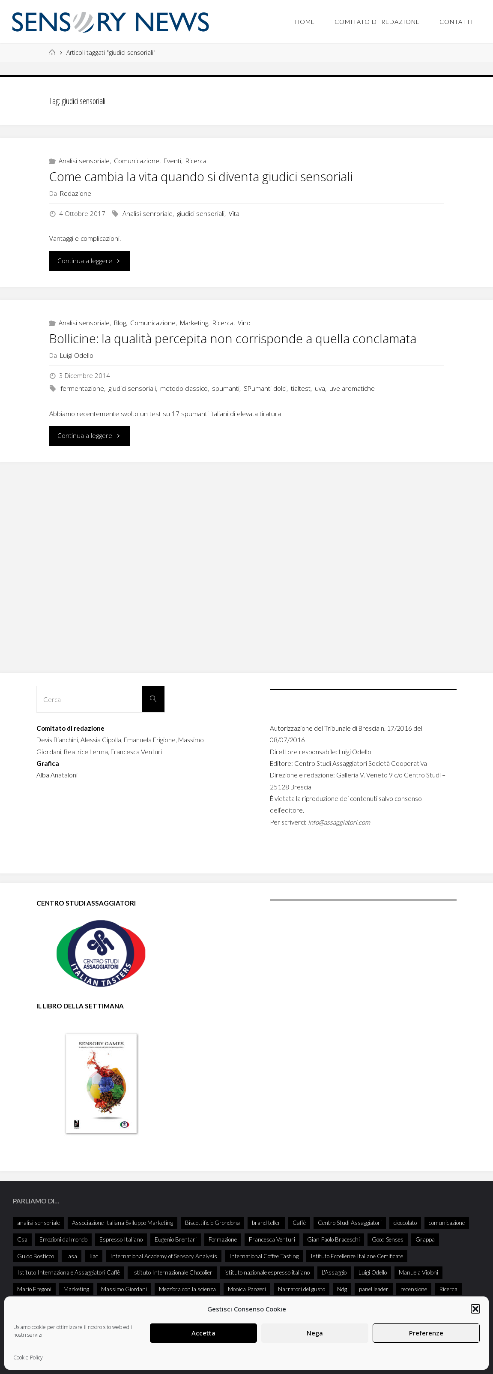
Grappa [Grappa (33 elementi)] (425, 1239)
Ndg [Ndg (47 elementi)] (342, 1289)
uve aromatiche (352, 388)
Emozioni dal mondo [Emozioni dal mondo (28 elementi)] (63, 1239)
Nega (315, 1333)
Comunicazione (136, 160)
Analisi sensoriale (84, 160)
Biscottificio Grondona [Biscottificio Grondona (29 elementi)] (212, 1222)
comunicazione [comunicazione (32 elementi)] (447, 1222)
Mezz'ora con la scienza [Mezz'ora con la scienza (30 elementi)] (187, 1289)
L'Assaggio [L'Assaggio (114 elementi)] (334, 1272)
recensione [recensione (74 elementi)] (413, 1289)
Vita (234, 213)
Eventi (172, 160)
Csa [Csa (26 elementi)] (22, 1239)
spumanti (225, 388)
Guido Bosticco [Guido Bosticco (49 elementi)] (35, 1256)
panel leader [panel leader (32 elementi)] (373, 1289)
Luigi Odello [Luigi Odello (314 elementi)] (373, 1272)
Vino (244, 322)
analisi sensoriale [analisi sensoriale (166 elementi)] (38, 1222)
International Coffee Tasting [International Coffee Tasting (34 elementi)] (264, 1256)
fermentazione (82, 388)
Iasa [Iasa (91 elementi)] (71, 1256)
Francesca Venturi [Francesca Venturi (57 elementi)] (272, 1239)
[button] (475, 1309)
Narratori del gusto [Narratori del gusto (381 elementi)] (301, 1289)
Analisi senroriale (148, 213)
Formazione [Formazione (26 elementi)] (223, 1239)
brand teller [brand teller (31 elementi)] (266, 1222)
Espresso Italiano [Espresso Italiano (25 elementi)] (121, 1239)
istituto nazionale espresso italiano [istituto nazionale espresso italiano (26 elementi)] (267, 1272)
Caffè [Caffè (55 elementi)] (299, 1222)
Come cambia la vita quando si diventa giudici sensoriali (201, 176)
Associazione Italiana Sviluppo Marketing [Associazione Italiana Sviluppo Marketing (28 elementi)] (122, 1222)
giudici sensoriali (200, 213)
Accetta (203, 1333)
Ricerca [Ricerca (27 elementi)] (448, 1289)
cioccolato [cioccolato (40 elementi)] (405, 1222)
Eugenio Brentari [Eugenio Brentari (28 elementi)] (176, 1239)
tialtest (301, 388)
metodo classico (184, 388)
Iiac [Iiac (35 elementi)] (93, 1256)
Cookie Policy (28, 1357)
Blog (120, 322)
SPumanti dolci (265, 388)
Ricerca (195, 160)
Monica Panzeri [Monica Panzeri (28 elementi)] (247, 1289)
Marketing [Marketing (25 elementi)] (76, 1289)
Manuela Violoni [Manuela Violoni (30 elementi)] (418, 1272)
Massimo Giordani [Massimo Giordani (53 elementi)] (124, 1289)
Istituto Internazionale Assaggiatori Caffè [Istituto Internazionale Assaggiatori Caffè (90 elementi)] (68, 1272)
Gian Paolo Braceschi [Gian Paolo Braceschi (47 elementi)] (333, 1239)
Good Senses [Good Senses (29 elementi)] (387, 1239)
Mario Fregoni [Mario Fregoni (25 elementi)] (34, 1289)
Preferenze (426, 1333)
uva (320, 388)
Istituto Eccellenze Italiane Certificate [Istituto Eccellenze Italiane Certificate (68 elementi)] (357, 1256)
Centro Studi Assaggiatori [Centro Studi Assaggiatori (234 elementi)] (350, 1222)
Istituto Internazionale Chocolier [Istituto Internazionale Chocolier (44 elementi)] (172, 1272)
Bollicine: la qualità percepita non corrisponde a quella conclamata (232, 338)
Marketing (194, 322)
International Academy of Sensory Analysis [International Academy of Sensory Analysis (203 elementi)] (163, 1256)
